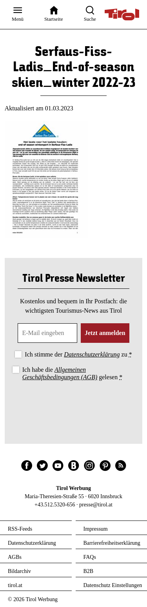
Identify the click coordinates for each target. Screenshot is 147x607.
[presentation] (73, 404)
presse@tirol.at (96, 505)
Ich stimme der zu (78, 354)
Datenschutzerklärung (92, 354)
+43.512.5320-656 (54, 505)
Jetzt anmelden (105, 333)
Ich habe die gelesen (72, 373)
